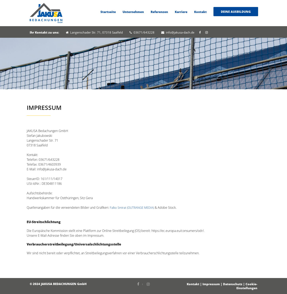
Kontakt (200, 12)
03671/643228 (142, 32)
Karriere (181, 12)
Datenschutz (232, 284)
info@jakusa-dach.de (177, 32)
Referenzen (159, 12)
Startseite (108, 12)
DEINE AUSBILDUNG (236, 12)
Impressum (211, 284)
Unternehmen (133, 12)
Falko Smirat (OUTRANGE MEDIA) (132, 208)
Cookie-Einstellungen (246, 286)
